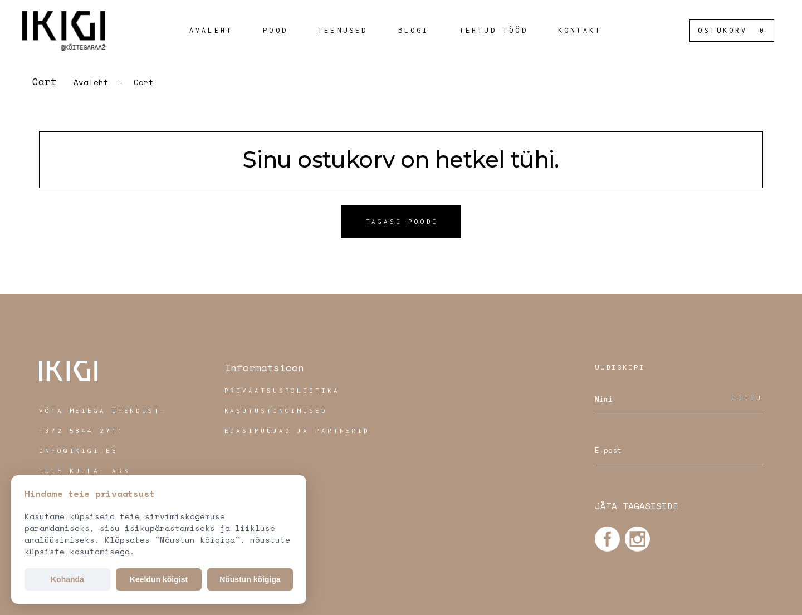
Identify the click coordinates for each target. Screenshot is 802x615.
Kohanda (67, 579)
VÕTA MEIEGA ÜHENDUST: (103, 410)
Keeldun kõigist (159, 579)
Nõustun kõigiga (250, 579)
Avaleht (91, 82)
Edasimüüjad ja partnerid (297, 430)
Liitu (747, 397)
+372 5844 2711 (81, 430)
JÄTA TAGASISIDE (636, 506)
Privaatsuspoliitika (282, 390)
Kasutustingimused (275, 410)
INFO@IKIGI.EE (78, 450)
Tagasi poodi (402, 221)
